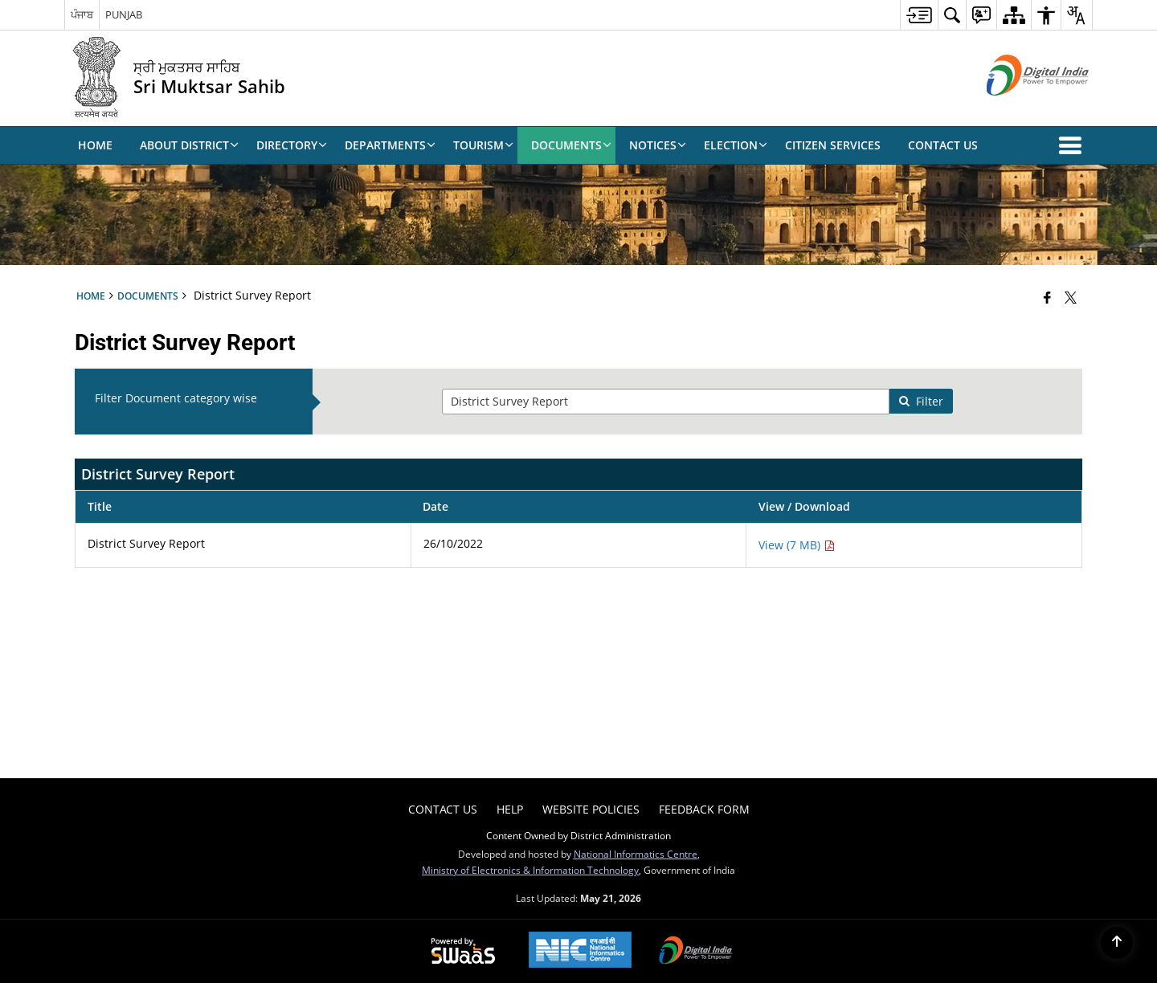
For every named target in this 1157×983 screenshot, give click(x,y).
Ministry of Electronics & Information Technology (530, 869)
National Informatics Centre (635, 853)
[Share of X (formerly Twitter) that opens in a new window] (1071, 297)
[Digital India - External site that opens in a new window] (1017, 108)
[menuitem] (919, 15)
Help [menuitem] (510, 809)
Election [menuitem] (735, 145)
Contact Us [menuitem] (943, 145)
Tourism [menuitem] (483, 145)
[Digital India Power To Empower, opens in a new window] (696, 951)
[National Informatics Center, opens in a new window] (580, 951)
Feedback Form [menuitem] (704, 809)
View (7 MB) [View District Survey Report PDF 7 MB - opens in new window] (796, 545)
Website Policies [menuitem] (591, 809)
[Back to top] (1117, 943)
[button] (1073, 145)
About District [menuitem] (189, 145)
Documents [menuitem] (571, 145)
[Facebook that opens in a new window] (1047, 297)
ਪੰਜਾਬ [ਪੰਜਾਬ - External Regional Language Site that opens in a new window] (82, 14)
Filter (920, 401)
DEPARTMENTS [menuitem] (390, 145)
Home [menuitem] (95, 145)
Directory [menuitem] (291, 145)
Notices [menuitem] (657, 145)
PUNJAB (123, 14)
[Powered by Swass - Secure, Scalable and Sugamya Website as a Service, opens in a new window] (463, 951)
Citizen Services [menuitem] (833, 145)
